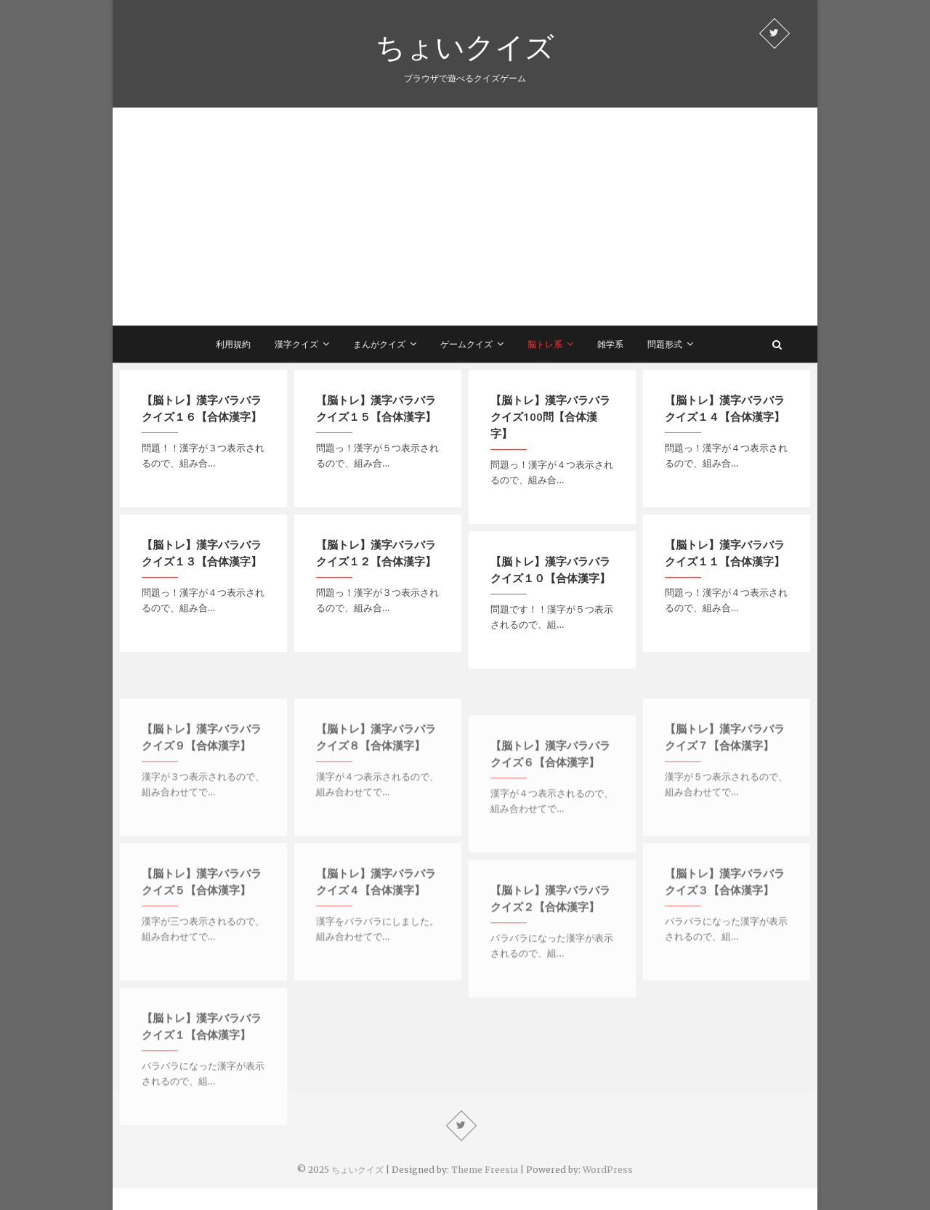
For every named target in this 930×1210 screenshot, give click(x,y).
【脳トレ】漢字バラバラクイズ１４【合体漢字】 (725, 408)
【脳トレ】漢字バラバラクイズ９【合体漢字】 (202, 767)
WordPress (608, 1169)
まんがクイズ (379, 344)
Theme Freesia (484, 1169)
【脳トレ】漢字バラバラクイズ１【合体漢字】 (202, 1057)
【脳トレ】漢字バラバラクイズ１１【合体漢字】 (725, 552)
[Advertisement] (465, 216)
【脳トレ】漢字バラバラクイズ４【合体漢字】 (376, 912)
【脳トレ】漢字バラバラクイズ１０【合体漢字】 (550, 569)
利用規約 (233, 344)
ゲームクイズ (466, 344)
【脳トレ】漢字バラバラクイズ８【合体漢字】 (376, 767)
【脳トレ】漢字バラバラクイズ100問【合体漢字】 (550, 416)
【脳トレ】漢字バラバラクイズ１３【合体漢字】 (202, 552)
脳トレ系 (544, 344)
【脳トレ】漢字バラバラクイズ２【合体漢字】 (550, 929)
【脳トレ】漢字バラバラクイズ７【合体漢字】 (725, 767)
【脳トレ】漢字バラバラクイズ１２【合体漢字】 (376, 552)
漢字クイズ (296, 344)
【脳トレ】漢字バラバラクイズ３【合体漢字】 (725, 912)
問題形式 (664, 344)
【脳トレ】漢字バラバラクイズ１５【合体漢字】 (376, 408)
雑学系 (610, 344)
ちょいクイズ (465, 46)
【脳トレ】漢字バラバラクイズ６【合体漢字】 (550, 784)
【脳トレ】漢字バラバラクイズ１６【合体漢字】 (202, 408)
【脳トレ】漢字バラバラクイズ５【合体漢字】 (202, 912)
